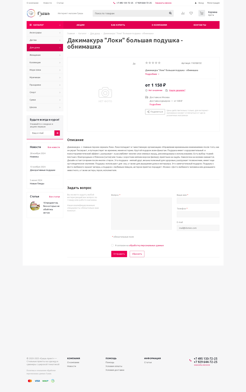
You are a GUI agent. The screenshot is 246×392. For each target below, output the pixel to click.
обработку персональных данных (146, 245)
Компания (73, 358)
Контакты (200, 25)
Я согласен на (139, 245)
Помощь (111, 358)
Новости (71, 366)
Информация (152, 358)
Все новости (54, 147)
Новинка (34, 156)
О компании (159, 25)
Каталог (38, 25)
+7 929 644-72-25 (143, 3)
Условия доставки (115, 370)
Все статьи (54, 197)
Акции (80, 25)
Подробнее (155, 104)
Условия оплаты (114, 366)
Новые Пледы (37, 183)
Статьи (148, 362)
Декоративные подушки (42, 170)
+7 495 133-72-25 (124, 3)
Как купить (118, 25)
